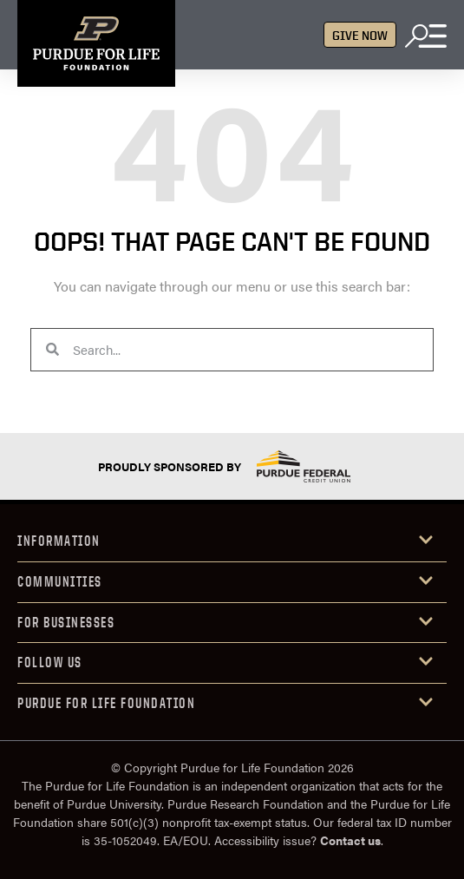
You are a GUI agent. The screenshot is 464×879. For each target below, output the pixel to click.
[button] (232, 541)
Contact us (350, 840)
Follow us (49, 662)
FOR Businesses (65, 622)
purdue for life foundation (106, 703)
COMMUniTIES (59, 581)
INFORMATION (59, 540)
